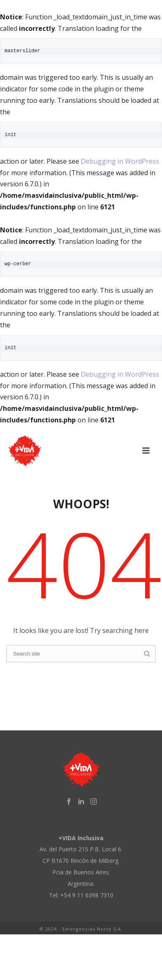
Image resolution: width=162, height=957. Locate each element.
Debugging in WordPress (120, 161)
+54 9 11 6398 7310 (86, 895)
